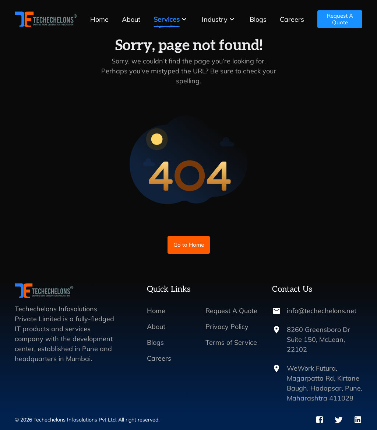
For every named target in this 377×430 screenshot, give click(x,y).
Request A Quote (339, 19)
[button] (171, 19)
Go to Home (189, 245)
